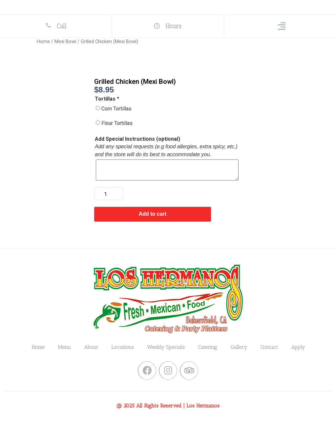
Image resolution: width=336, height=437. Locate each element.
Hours (168, 36)
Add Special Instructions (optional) (137, 151)
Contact (269, 359)
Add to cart (152, 226)
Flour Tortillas (117, 135)
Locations (122, 359)
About (91, 359)
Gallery (238, 359)
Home (43, 54)
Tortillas (107, 111)
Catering (207, 359)
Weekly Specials (166, 359)
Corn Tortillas (116, 121)
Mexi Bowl (65, 54)
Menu (64, 359)
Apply (298, 359)
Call (56, 36)
